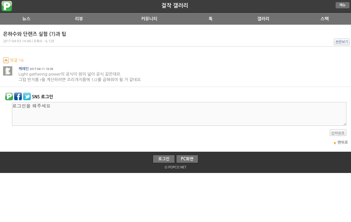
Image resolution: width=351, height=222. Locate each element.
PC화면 (187, 159)
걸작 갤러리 (174, 5)
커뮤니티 (149, 19)
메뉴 (343, 5)
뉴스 (26, 19)
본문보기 (342, 42)
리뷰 (79, 19)
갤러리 (263, 19)
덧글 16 (13, 60)
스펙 (325, 19)
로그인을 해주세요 (179, 114)
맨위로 (342, 142)
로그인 (164, 159)
